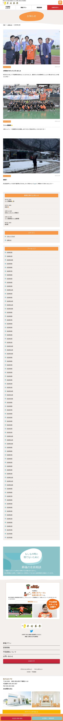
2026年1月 (9, 256)
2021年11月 (10, 395)
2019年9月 (9, 488)
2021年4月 (9, 421)
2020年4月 (9, 466)
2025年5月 (9, 278)
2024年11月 (10, 290)
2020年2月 (9, 473)
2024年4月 (9, 297)
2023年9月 (9, 312)
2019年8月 (9, 492)
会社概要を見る (7, 689)
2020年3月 (9, 470)
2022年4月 (9, 376)
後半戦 (6, 224)
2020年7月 (9, 455)
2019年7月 (9, 496)
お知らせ (10, 25)
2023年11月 (10, 305)
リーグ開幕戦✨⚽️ (9, 201)
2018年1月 (9, 526)
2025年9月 (9, 263)
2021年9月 (9, 402)
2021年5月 (9, 417)
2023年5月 (9, 327)
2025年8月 (9, 267)
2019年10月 (10, 485)
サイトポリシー (38, 669)
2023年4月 (9, 331)
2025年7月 (9, 271)
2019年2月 (9, 515)
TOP (4, 25)
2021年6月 (9, 413)
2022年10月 (10, 353)
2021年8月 (9, 406)
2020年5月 (9, 462)
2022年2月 (9, 383)
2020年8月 (9, 451)
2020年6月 (9, 458)
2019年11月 (10, 481)
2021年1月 (9, 432)
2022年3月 (9, 380)
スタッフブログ (11, 236)
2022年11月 (10, 350)
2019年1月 (9, 518)
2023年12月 (10, 301)
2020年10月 (10, 443)
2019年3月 (9, 511)
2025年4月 (9, 282)
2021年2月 (9, 428)
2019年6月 (9, 500)
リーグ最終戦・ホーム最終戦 (12, 218)
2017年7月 (9, 530)
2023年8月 (9, 316)
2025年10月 (10, 260)
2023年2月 (9, 338)
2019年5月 (9, 503)
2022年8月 (9, 361)
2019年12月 (10, 477)
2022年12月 (10, 346)
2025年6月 (9, 275)
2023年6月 (9, 323)
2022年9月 (9, 357)
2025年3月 (9, 286)
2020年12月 (10, 436)
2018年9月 (9, 522)
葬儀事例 (39, 7)
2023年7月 (9, 320)
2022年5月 (9, 372)
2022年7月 (9, 365)
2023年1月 (9, 342)
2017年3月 (9, 537)
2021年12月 (10, 391)
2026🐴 (7, 207)
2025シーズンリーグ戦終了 (12, 212)
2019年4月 (9, 507)
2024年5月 (9, 293)
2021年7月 (9, 410)
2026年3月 (9, 252)
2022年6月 (9, 368)
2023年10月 (10, 308)
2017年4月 (9, 533)
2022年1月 (9, 387)
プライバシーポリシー (26, 669)
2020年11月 (10, 440)
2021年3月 (9, 425)
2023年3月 (9, 335)
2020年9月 (9, 447)
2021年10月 (10, 398)
